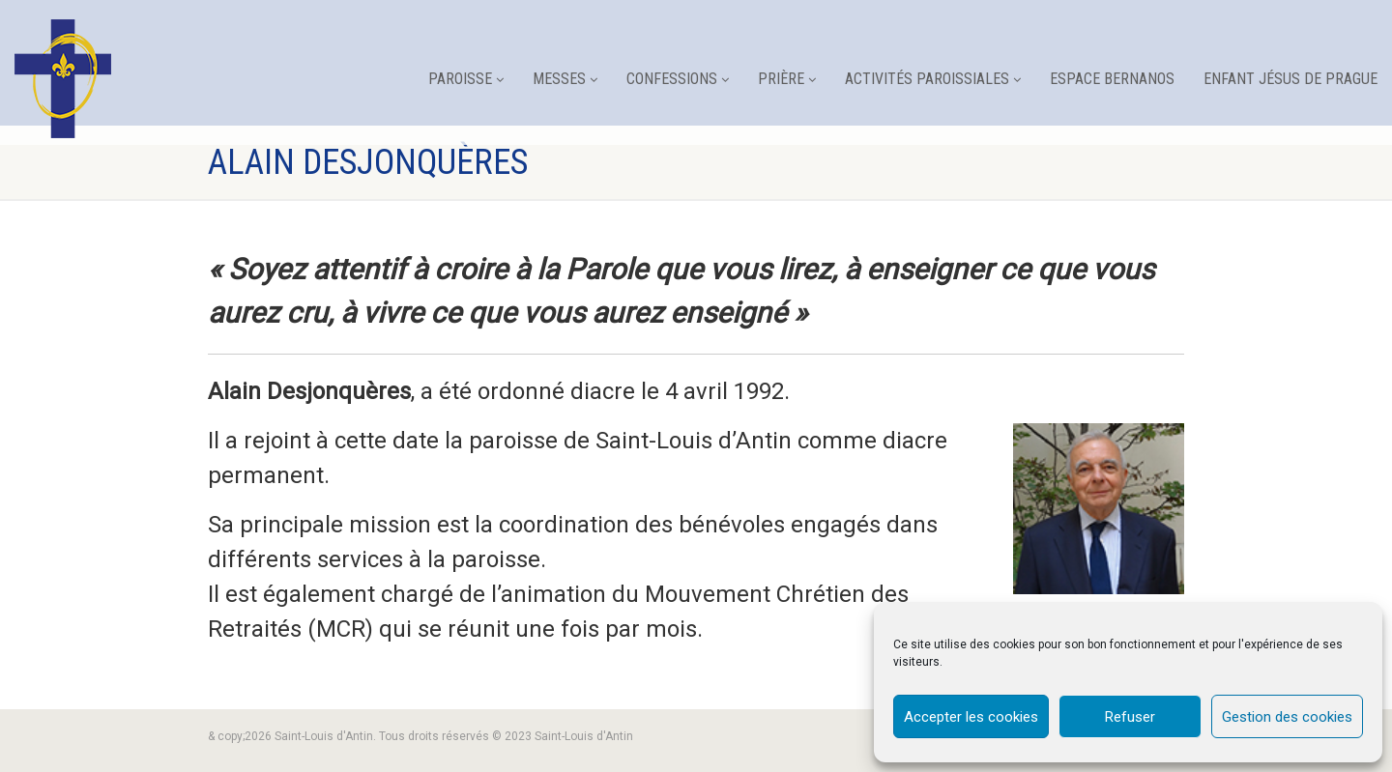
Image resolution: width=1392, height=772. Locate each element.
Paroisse (466, 79)
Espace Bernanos (1112, 79)
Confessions (677, 79)
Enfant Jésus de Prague (1291, 79)
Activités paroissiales (933, 79)
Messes (565, 79)
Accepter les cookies (971, 717)
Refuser (1130, 717)
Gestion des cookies (1287, 717)
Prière (787, 79)
